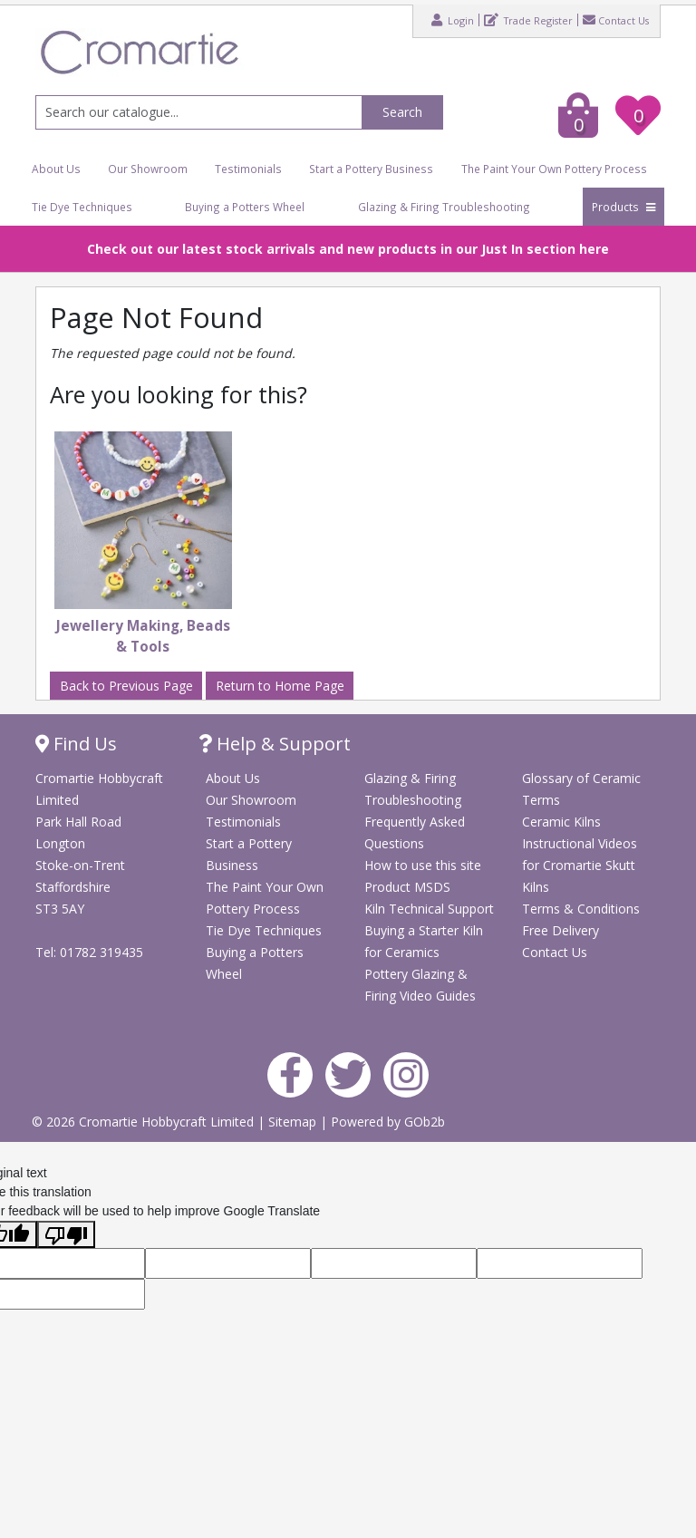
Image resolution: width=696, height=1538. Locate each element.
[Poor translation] (66, 1234)
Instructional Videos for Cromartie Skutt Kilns (579, 865)
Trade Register (528, 20)
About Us (56, 168)
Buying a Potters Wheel (244, 206)
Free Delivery (560, 930)
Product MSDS (407, 886)
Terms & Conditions (581, 908)
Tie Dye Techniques (82, 206)
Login (452, 20)
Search (402, 112)
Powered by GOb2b (388, 1121)
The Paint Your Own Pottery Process (554, 168)
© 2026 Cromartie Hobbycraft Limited (144, 1121)
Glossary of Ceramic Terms (581, 788)
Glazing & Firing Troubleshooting (444, 206)
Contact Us (616, 20)
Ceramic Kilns (561, 821)
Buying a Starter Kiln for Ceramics (423, 941)
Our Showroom (148, 168)
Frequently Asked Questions (414, 832)
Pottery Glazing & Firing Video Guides (420, 984)
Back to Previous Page (126, 685)
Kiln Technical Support (429, 908)
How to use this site (422, 865)
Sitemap (294, 1121)
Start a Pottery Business (371, 168)
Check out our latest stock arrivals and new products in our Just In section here (348, 248)
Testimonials (248, 168)
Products (623, 206)
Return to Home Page (280, 685)
